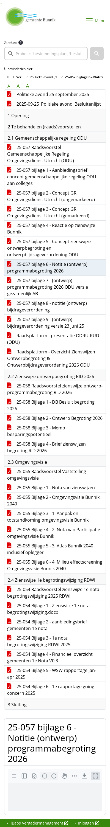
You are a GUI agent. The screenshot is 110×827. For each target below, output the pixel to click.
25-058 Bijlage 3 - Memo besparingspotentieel (36, 431)
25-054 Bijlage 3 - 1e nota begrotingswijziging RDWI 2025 (38, 641)
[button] (97, 53)
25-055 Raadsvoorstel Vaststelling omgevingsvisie (46, 474)
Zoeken (10, 42)
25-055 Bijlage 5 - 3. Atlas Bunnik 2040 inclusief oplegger (50, 549)
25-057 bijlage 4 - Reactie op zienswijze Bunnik (51, 228)
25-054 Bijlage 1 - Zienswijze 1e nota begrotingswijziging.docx (48, 609)
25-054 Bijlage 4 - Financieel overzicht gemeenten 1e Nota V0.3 (50, 657)
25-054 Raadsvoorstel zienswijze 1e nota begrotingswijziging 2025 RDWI (53, 592)
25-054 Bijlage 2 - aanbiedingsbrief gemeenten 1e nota (47, 625)
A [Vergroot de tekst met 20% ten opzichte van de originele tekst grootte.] (18, 86)
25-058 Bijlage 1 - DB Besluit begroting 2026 (51, 405)
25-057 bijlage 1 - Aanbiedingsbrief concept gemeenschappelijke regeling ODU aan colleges (51, 176)
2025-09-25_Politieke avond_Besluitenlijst (54, 104)
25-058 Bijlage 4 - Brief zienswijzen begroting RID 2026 (46, 447)
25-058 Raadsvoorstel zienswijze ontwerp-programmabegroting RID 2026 (55, 389)
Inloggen (88, 823)
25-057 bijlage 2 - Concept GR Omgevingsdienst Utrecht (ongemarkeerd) (51, 196)
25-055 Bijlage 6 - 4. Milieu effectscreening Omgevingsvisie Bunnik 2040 (54, 565)
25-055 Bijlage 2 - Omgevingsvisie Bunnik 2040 (53, 500)
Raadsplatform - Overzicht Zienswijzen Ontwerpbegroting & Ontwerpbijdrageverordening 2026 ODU (51, 358)
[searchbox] (46, 53)
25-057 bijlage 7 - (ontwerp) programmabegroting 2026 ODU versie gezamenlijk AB (47, 287)
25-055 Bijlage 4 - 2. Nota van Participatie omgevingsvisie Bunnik (53, 533)
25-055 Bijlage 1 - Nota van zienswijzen (51, 488)
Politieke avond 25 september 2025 (48, 94)
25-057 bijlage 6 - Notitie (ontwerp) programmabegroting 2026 (47, 267)
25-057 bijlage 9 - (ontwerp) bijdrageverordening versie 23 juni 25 (45, 322)
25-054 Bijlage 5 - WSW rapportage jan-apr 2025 (51, 673)
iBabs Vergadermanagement (39, 823)
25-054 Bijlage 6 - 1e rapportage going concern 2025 (50, 689)
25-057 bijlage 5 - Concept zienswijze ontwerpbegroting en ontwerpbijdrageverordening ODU (49, 248)
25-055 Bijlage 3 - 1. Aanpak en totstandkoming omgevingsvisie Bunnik (48, 516)
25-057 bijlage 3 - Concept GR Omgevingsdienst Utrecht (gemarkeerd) (48, 212)
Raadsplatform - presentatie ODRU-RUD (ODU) (53, 339)
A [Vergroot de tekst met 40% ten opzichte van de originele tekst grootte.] (27, 86)
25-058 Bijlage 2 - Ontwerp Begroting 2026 (55, 418)
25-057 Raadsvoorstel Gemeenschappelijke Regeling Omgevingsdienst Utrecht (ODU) (40, 154)
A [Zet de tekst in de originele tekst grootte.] (8, 86)
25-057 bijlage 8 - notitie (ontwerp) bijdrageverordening (47, 306)
